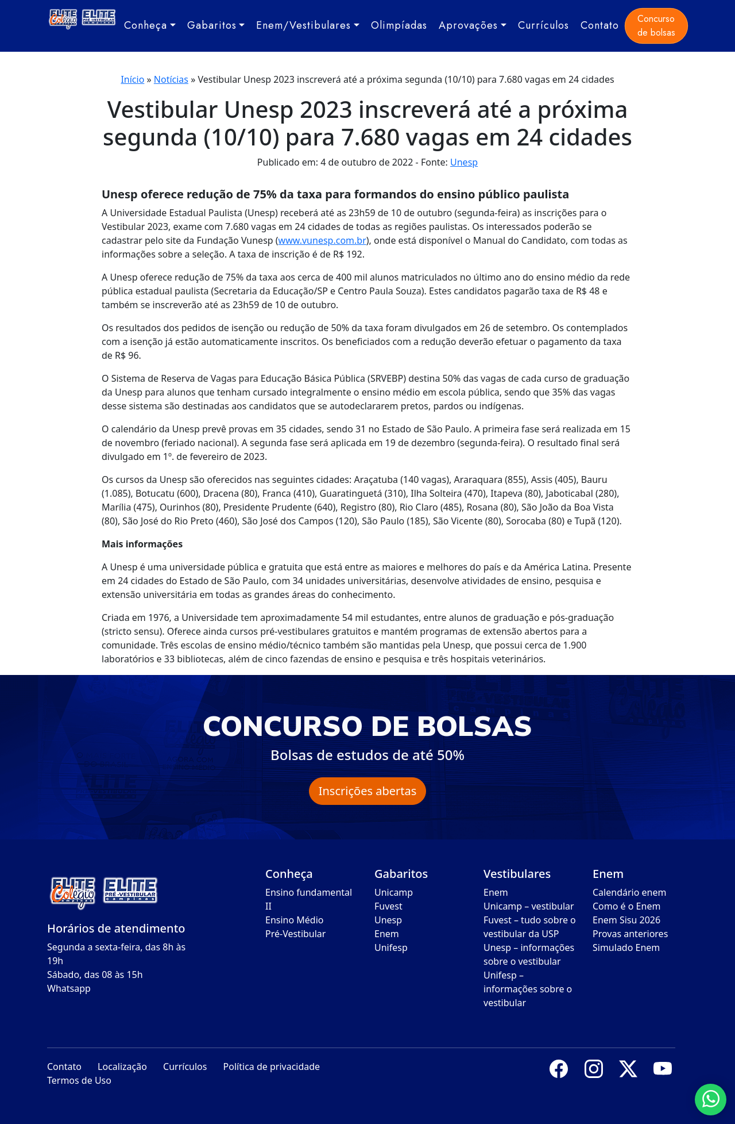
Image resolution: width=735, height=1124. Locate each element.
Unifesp (391, 947)
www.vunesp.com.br (322, 240)
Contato (600, 25)
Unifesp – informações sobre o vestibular (527, 989)
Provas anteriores (630, 933)
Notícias (171, 79)
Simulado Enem (626, 947)
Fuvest (388, 906)
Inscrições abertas (368, 791)
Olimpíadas (399, 25)
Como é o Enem (626, 906)
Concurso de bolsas (656, 25)
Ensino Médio (294, 920)
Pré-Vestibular (295, 933)
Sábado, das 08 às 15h (95, 974)
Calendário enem (629, 892)
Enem (386, 933)
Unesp (464, 162)
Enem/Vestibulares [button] (303, 25)
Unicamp (393, 892)
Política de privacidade (271, 1066)
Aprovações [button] (468, 25)
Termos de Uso (79, 1080)
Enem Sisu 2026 (626, 920)
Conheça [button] (145, 25)
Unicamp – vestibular (528, 906)
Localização (122, 1066)
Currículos (543, 25)
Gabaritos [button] (212, 25)
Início (132, 79)
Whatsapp (69, 988)
